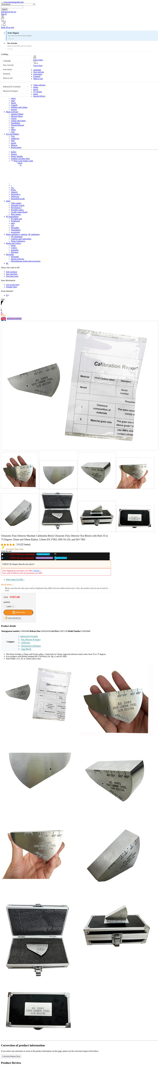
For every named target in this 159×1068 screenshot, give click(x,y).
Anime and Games (18, 121)
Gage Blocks (26, 649)
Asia (13, 132)
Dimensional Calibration (31, 646)
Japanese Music (17, 114)
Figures (14, 154)
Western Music (17, 116)
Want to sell (7, 78)
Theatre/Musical (17, 125)
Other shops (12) (15, 579)
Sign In (4, 14)
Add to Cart (18, 612)
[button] (79, 24)
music (35, 94)
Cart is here (37, 66)
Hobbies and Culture (19, 107)
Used (35, 558)
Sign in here (38, 60)
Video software (39, 85)
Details (36, 571)
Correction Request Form (11, 1056)
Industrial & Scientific (12, 87)
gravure (14, 109)
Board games (16, 147)
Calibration (25, 643)
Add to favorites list (13, 617)
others (13, 98)
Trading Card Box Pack (20, 159)
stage (13, 101)
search (4, 9)
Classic (14, 118)
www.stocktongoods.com (13, 2)
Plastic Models (17, 156)
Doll (12, 141)
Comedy (14, 105)
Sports (13, 103)
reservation (7, 69)
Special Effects (39, 96)
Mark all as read (7, 27)
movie (35, 89)
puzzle (13, 143)
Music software (12, 112)
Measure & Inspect (10, 91)
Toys (13, 136)
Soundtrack (15, 123)
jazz (12, 127)
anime (35, 87)
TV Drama (37, 92)
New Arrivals (8, 65)
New (27, 554)
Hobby (13, 152)
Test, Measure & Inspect (30, 640)
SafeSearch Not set (8, 12)
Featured (6, 74)
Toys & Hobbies (12, 134)
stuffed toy (15, 138)
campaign (7, 61)
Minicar (14, 145)
